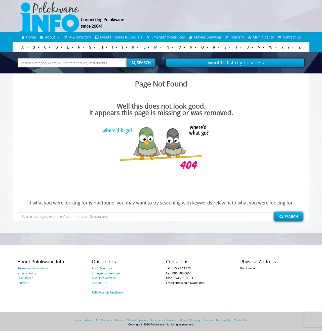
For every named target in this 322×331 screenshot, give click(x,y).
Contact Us (292, 37)
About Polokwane (104, 278)
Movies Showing (207, 37)
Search (141, 62)
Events (105, 37)
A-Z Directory (80, 37)
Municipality (263, 37)
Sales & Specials (128, 37)
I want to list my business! (235, 62)
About (50, 37)
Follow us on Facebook (107, 292)
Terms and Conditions (33, 268)
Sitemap (23, 283)
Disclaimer (25, 278)
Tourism (237, 37)
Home (31, 37)
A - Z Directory (102, 268)
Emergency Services (168, 37)
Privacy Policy (27, 273)
